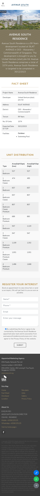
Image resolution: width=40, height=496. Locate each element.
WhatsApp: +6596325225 (11, 423)
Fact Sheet (5, 393)
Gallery (24, 396)
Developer (5, 396)
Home (3, 390)
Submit (20, 345)
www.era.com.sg (7, 373)
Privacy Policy (27, 399)
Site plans (25, 390)
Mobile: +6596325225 (9, 420)
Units (23, 393)
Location (4, 399)
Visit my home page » (9, 427)
